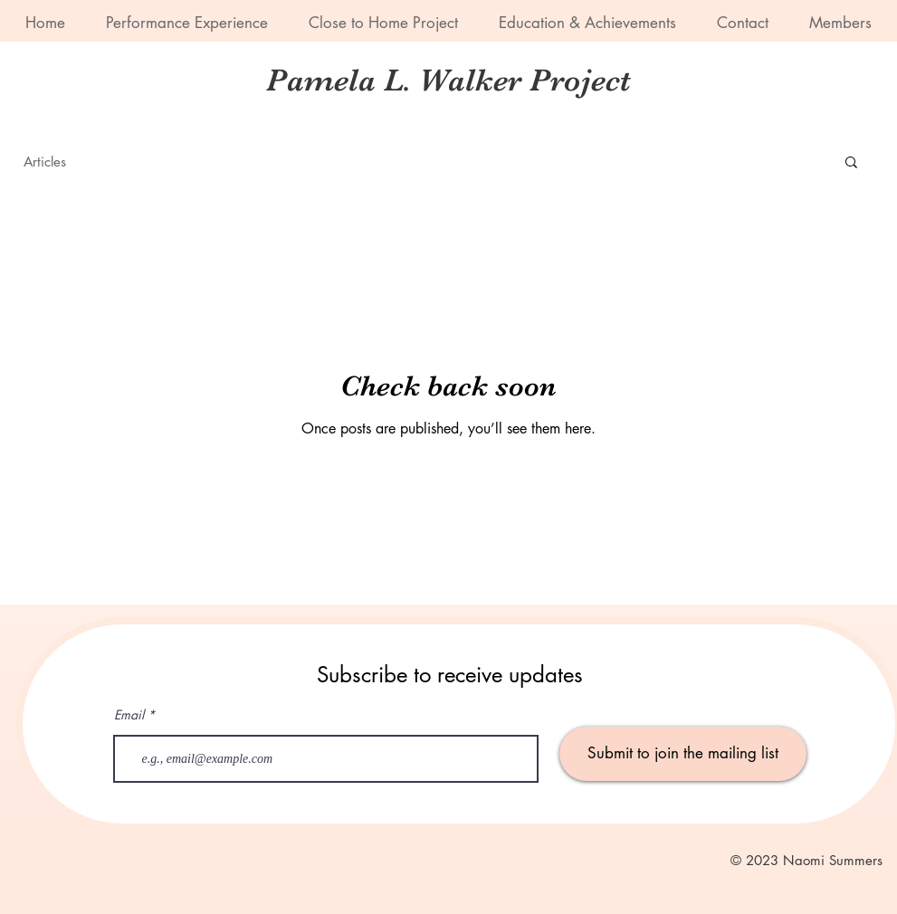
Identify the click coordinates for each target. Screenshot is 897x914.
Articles (45, 161)
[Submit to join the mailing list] (682, 754)
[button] (851, 163)
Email (129, 715)
